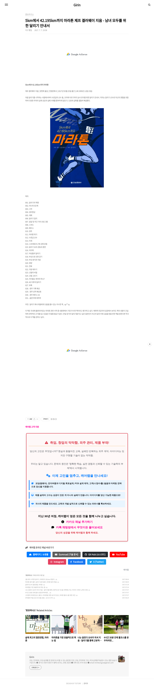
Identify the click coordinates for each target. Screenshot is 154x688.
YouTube (118, 554)
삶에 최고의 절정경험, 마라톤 (34, 585)
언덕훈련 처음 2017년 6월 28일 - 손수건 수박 (39, 598)
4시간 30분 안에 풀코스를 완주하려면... (37, 593)
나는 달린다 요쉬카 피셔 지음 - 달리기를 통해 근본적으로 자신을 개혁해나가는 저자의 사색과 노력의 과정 (56, 590)
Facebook (76, 561)
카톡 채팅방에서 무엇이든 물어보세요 (79, 527)
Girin (77, 4)
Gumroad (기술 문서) (66, 554)
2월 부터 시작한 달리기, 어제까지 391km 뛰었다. (40, 579)
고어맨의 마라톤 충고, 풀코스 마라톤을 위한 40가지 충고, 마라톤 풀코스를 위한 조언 (50, 595)
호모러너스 (29, 575)
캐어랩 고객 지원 (32, 426)
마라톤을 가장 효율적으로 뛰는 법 (35, 587)
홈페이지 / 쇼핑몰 (38, 554)
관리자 (86, 683)
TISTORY (78, 683)
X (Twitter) (97, 561)
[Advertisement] (77, 54)
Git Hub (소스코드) (95, 554)
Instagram (57, 561)
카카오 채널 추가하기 (79, 521)
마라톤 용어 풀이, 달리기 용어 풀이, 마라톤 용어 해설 (41, 582)
